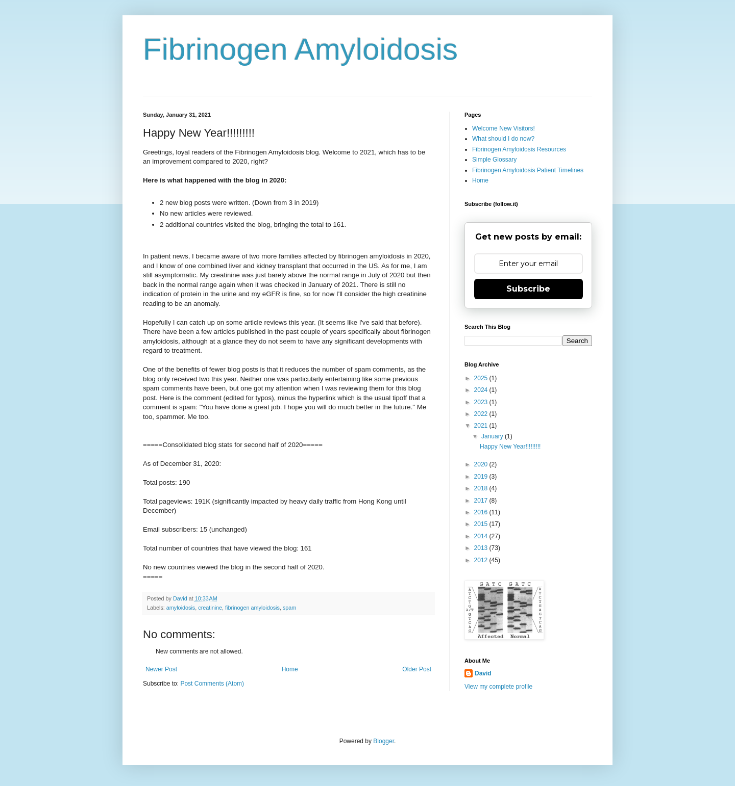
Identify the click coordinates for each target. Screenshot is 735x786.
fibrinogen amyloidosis (252, 608)
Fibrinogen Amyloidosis (300, 49)
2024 (481, 390)
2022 (481, 413)
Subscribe (528, 289)
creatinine (210, 608)
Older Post (416, 669)
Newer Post (161, 669)
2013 (481, 548)
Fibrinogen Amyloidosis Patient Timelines (527, 170)
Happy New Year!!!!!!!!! (510, 446)
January (493, 436)
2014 (481, 536)
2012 (481, 560)
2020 (481, 464)
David (483, 673)
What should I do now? (503, 138)
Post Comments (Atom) (212, 683)
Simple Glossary (494, 159)
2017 (481, 500)
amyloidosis (180, 608)
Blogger (383, 741)
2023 (481, 402)
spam (289, 608)
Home (290, 669)
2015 (481, 524)
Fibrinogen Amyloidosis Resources (519, 149)
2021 (481, 425)
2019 (481, 476)
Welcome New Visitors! (503, 128)
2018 (481, 488)
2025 (481, 378)
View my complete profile (498, 686)
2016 (481, 512)
